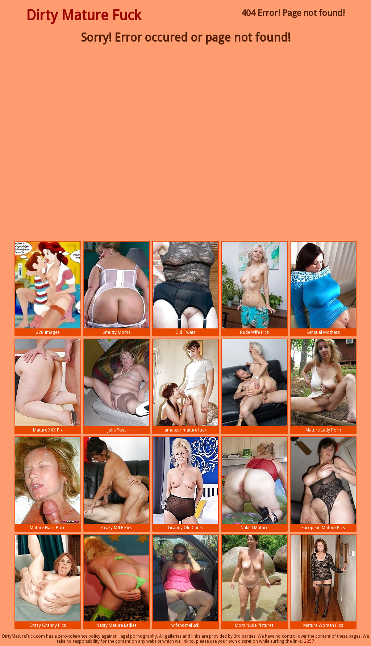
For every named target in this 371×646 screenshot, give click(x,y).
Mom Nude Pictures (254, 581)
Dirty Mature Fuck (83, 15)
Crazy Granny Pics (47, 581)
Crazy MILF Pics (116, 483)
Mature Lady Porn (323, 386)
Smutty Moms (116, 288)
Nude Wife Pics (254, 288)
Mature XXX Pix (47, 386)
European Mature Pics (323, 483)
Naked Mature (254, 483)
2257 (309, 641)
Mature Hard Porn (47, 483)
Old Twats (185, 288)
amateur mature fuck (185, 386)
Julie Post (116, 386)
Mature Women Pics (323, 581)
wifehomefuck (185, 581)
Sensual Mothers (323, 288)
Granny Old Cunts (185, 483)
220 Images (47, 288)
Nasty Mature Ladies (116, 581)
